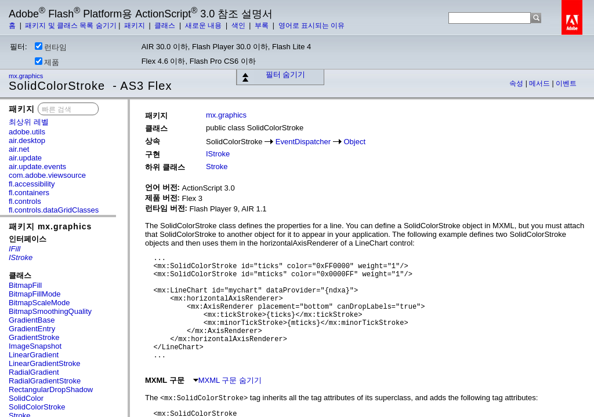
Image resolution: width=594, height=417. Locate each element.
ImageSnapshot (35, 346)
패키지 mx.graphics (50, 226)
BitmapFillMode (35, 294)
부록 (262, 25)
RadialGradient (34, 372)
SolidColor (26, 398)
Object (354, 141)
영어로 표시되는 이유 (311, 25)
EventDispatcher (303, 141)
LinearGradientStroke (45, 363)
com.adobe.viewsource (47, 175)
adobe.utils (27, 131)
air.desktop (27, 140)
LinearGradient (34, 354)
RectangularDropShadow (51, 389)
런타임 (51, 47)
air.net (19, 149)
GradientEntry (32, 328)
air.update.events (37, 166)
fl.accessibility (32, 184)
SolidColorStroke (37, 407)
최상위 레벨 (29, 122)
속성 (517, 83)
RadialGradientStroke (45, 380)
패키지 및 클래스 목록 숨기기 (70, 25)
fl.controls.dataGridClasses (54, 210)
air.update (25, 157)
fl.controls (25, 201)
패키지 (135, 25)
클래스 (165, 25)
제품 (47, 62)
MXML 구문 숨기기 (227, 380)
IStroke (218, 153)
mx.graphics (27, 75)
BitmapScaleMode (39, 302)
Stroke (217, 166)
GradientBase (32, 320)
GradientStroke (34, 337)
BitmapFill (25, 285)
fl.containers (29, 192)
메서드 (540, 83)
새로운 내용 (204, 25)
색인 (239, 25)
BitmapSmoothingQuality (50, 311)
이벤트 (566, 83)
